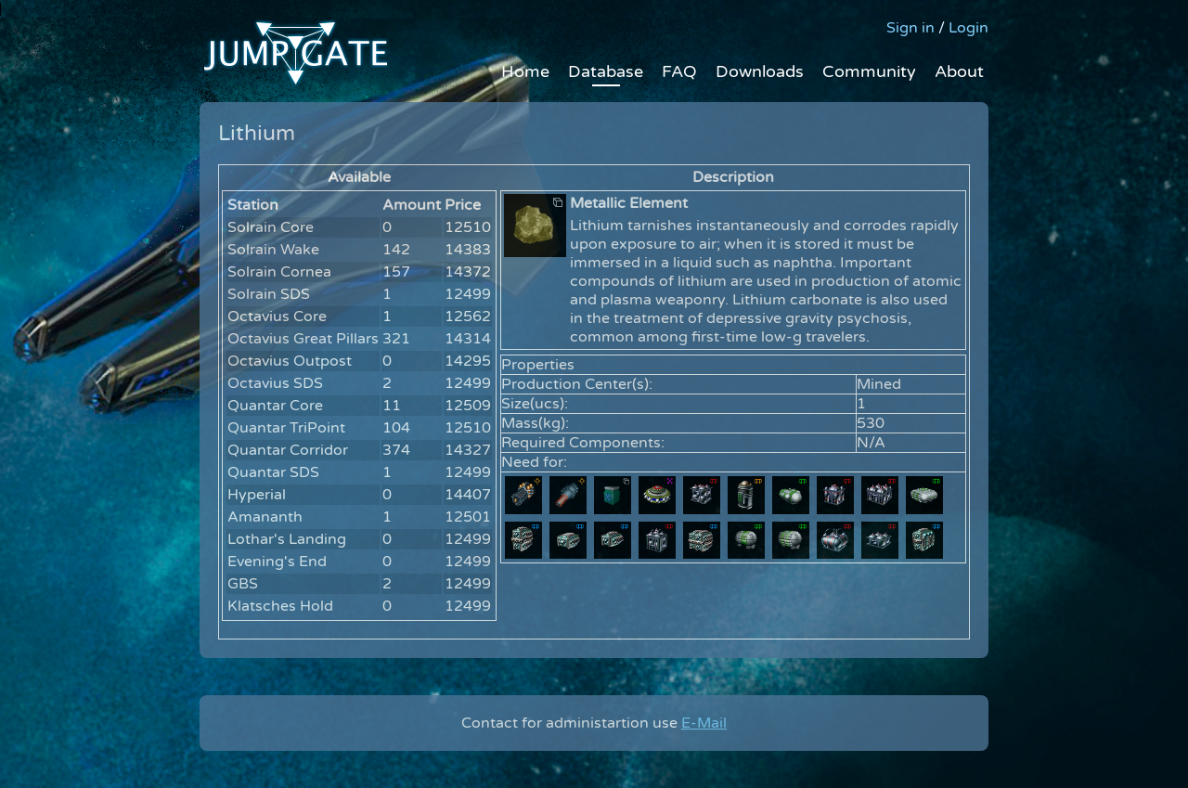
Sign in (910, 28)
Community (869, 71)
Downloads (760, 71)
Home (525, 71)
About (959, 71)
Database (605, 71)
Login (968, 28)
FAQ (679, 71)
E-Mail (704, 723)
